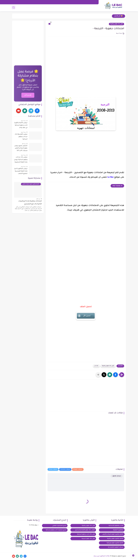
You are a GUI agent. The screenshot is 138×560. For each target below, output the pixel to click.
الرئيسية (94, 2)
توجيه (28, 8)
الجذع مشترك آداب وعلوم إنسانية (56, 530)
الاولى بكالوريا (78, 8)
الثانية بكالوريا (92, 8)
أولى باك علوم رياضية (116, 24)
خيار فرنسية (33, 2)
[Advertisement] (86, 54)
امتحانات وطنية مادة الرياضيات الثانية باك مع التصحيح (30, 202)
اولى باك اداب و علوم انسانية (86, 534)
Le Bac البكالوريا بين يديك (101, 556)
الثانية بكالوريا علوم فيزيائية (115, 543)
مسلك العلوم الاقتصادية (115, 547)
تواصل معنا (60, 2)
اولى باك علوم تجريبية (88, 538)
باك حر (96, 366)
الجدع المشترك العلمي (59, 525)
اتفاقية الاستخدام (84, 2)
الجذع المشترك (63, 8)
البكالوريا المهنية (48, 8)
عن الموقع (42, 2)
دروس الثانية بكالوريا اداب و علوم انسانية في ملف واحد (20, 125)
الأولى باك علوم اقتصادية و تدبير (85, 530)
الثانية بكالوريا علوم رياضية (115, 538)
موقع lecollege (33, 525)
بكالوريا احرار (35, 8)
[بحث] (13, 7)
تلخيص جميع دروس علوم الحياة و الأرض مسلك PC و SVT (20, 148)
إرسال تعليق (117, 476)
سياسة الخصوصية (71, 2)
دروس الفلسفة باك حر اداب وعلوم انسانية (21, 137)
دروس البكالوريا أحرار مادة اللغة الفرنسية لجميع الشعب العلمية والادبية (20, 171)
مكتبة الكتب (51, 2)
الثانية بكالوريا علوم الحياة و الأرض (112, 534)
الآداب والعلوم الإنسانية (116, 525)
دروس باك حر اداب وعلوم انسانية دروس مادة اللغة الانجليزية (20, 159)
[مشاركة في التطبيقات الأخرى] (98, 374)
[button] (115, 374)
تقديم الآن (27, 95)
